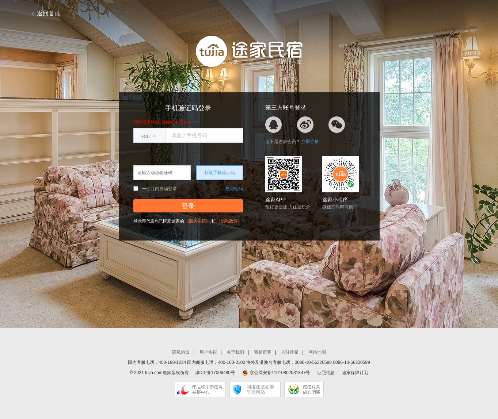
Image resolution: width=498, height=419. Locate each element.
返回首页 (48, 13)
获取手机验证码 (219, 172)
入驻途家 (290, 352)
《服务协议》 (197, 221)
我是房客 (262, 352)
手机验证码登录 (188, 108)
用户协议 (208, 352)
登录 (188, 206)
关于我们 (235, 352)
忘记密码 (234, 188)
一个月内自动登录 (155, 188)
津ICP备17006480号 (215, 372)
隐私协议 (181, 352)
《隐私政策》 (229, 221)
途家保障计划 (355, 372)
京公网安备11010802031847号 (280, 372)
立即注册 (310, 141)
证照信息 (326, 372)
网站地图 (317, 352)
